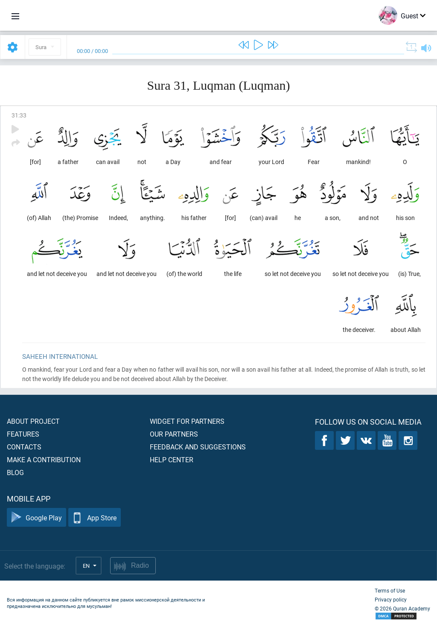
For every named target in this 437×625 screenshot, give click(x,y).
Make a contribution (44, 459)
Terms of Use (390, 590)
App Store (95, 517)
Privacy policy (391, 599)
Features (23, 433)
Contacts (24, 446)
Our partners (174, 433)
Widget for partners (187, 421)
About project (33, 421)
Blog (15, 472)
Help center (171, 459)
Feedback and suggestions (198, 446)
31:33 (19, 115)
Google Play (36, 517)
